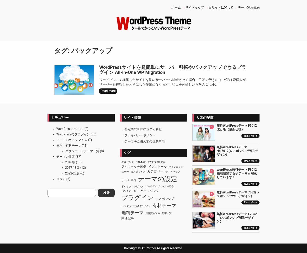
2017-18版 (72, 167)
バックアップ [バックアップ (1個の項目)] (152, 186)
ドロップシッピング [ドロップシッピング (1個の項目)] (132, 186)
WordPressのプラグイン (73, 134)
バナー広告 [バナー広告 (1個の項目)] (168, 186)
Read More (250, 135)
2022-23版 (72, 173)
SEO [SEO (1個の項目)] (123, 162)
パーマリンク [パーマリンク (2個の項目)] (149, 191)
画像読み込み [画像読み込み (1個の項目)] (153, 213)
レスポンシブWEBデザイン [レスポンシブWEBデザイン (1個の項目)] (136, 206)
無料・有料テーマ (68, 145)
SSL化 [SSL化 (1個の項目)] (131, 162)
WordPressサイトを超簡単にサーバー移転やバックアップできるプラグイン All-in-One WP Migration (172, 70)
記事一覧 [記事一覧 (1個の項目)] (167, 213)
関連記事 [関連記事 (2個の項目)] (127, 218)
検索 (106, 193)
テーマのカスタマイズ (71, 140)
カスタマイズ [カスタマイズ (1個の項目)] (138, 171)
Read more (109, 91)
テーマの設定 (65, 156)
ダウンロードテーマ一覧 (82, 151)
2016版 (70, 162)
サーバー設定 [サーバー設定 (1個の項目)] (128, 180)
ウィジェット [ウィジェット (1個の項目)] (176, 166)
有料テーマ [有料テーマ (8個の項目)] (164, 205)
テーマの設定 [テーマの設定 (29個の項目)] (157, 179)
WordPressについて (70, 129)
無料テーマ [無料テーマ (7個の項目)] (132, 212)
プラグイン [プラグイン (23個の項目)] (137, 197)
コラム (61, 179)
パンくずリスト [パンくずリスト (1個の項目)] (129, 191)
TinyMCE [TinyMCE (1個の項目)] (141, 162)
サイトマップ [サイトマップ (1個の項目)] (172, 171)
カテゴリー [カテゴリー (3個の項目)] (155, 171)
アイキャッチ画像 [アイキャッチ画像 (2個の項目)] (133, 166)
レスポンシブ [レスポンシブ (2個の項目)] (164, 199)
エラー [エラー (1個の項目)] (125, 171)
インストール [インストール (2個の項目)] (157, 166)
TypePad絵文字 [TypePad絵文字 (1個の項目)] (156, 162)
